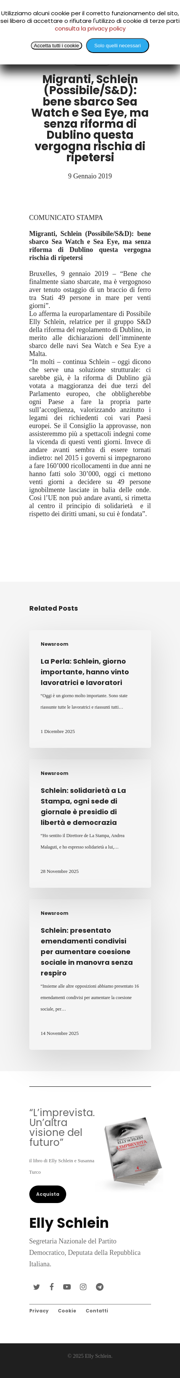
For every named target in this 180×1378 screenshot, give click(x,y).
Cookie (67, 1310)
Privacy (39, 1310)
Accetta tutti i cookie (56, 45)
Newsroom (54, 644)
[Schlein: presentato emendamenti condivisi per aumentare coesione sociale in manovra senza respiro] (90, 974)
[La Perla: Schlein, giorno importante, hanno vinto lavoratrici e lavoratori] (90, 689)
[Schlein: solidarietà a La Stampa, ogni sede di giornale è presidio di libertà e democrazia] (90, 823)
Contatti (97, 1310)
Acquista (47, 1194)
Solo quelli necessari (117, 45)
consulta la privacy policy (90, 28)
